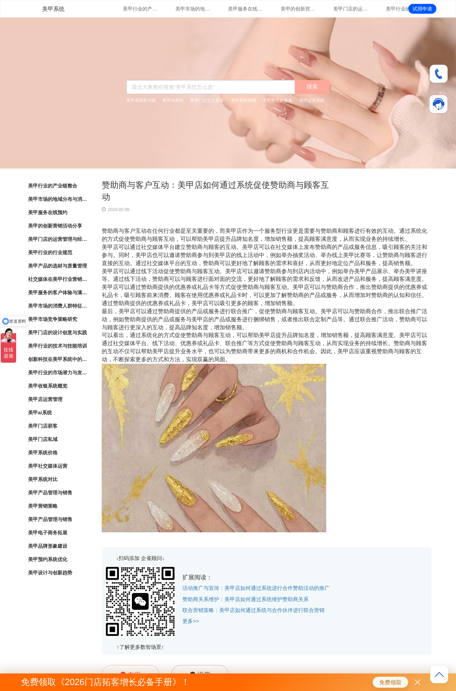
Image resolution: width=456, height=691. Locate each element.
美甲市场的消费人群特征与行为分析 (58, 306)
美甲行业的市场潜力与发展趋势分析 (58, 372)
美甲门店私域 (43, 439)
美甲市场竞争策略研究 (52, 319)
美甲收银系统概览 (47, 386)
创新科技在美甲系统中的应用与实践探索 (58, 359)
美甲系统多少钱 (141, 100)
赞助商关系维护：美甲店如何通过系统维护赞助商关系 (245, 599)
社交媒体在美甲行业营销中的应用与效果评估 (58, 279)
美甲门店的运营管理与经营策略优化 (350, 9)
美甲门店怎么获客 (207, 100)
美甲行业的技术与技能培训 (57, 346)
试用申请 (422, 9)
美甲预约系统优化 (47, 559)
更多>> (190, 621)
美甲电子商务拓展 (47, 532)
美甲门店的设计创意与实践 (57, 332)
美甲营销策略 (43, 506)
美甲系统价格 (43, 452)
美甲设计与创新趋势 (50, 572)
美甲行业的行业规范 (403, 9)
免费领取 (390, 682)
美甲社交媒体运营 (47, 466)
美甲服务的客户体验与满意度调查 (58, 292)
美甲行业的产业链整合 (140, 9)
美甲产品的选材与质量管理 (57, 266)
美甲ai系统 (40, 412)
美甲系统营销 (243, 100)
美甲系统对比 (43, 479)
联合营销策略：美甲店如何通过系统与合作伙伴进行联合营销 (253, 610)
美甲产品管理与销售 (50, 492)
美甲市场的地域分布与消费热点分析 (192, 9)
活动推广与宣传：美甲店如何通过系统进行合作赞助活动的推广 (256, 588)
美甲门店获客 (43, 426)
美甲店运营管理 (45, 399)
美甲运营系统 (311, 100)
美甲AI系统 (172, 100)
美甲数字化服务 (277, 100)
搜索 (312, 87)
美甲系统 (53, 9)
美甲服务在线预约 (245, 9)
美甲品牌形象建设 (47, 546)
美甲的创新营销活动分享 (298, 9)
